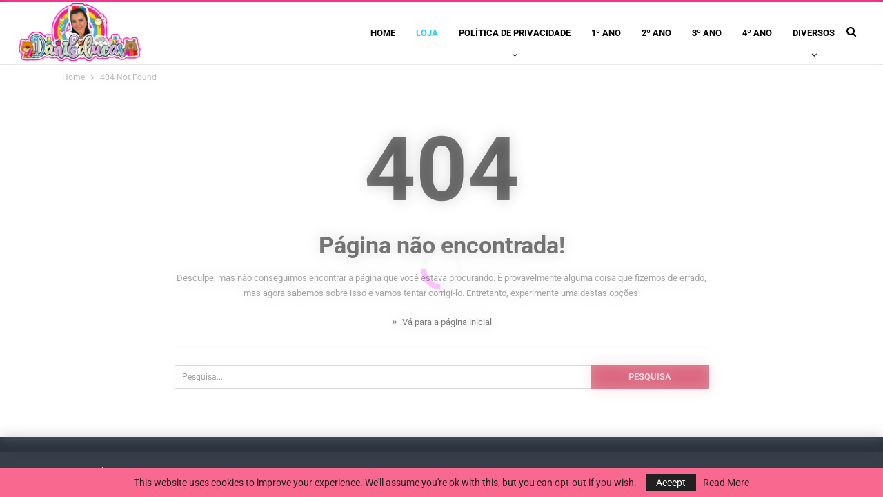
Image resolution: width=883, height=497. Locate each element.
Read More (726, 482)
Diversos (814, 33)
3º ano (707, 33)
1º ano (606, 33)
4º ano (757, 33)
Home (382, 33)
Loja (427, 33)
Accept (671, 482)
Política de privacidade (515, 33)
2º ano (656, 33)
